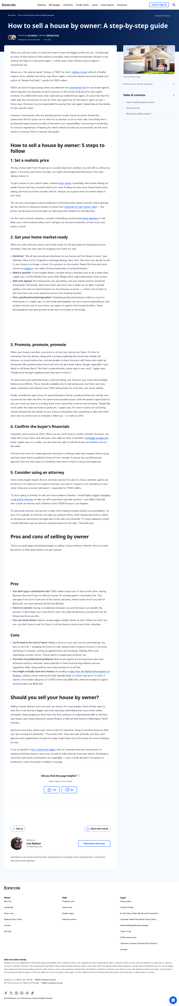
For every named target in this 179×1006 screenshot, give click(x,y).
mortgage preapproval (96, 438)
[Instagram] (16, 993)
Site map (7, 931)
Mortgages (12, 15)
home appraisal (90, 218)
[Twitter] (11, 993)
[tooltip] (79, 776)
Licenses (123, 949)
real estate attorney (22, 499)
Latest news (67, 907)
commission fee (77, 87)
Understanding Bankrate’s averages (134, 925)
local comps (65, 183)
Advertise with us (69, 919)
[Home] (8, 4)
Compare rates (68, 901)
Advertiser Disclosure (162, 16)
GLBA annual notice (128, 937)
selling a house (79, 72)
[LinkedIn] (21, 993)
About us (8, 901)
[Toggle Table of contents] (174, 95)
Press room (9, 913)
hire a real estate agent (43, 749)
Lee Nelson (32, 35)
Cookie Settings (126, 907)
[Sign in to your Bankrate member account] (159, 5)
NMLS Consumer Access (45, 980)
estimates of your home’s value (80, 207)
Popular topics (68, 913)
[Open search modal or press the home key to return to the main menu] (174, 5)
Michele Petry (53, 35)
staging (27, 268)
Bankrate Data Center (13, 919)
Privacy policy (125, 901)
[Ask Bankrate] (173, 1000)
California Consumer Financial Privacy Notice (138, 943)
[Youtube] (27, 993)
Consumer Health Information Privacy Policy (138, 919)
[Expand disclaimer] (173, 84)
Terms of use (125, 931)
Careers (7, 925)
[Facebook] (5, 993)
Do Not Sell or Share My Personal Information (139, 913)
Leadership (8, 907)
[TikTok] (32, 993)
